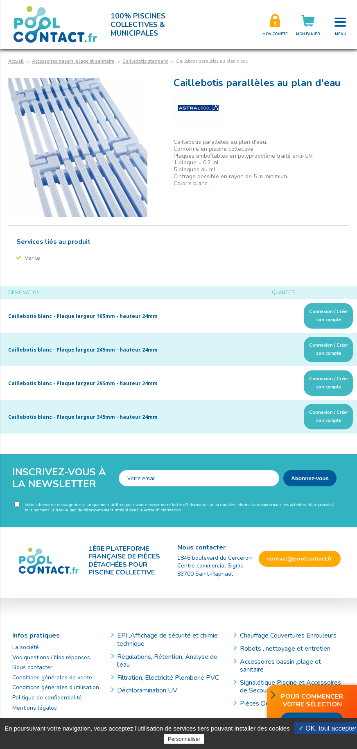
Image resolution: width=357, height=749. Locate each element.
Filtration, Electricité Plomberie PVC (168, 677)
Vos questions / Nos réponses (51, 657)
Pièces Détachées (266, 703)
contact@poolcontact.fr (299, 559)
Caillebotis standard (145, 61)
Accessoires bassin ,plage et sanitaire (73, 61)
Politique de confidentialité (47, 697)
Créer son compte (275, 24)
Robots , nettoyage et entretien (285, 648)
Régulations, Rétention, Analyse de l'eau (167, 661)
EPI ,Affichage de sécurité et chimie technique (167, 639)
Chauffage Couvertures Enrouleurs (288, 635)
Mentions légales (34, 708)
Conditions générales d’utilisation (55, 687)
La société (25, 647)
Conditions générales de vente (52, 677)
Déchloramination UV (150, 690)
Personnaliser (184, 739)
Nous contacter (32, 667)
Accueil (16, 61)
